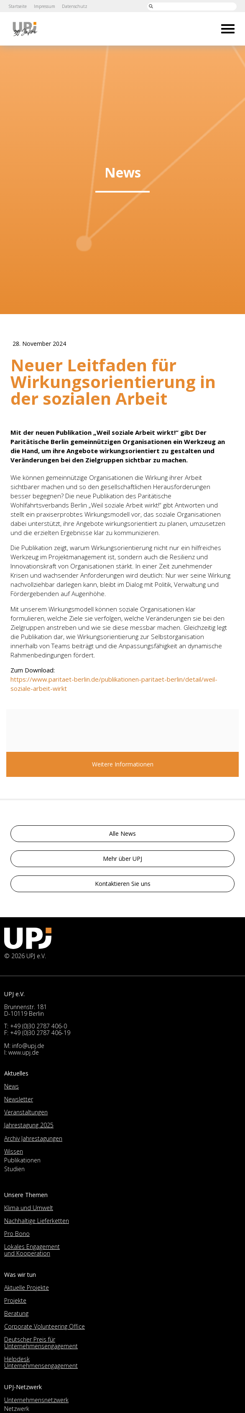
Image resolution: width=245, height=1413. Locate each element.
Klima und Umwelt (28, 1208)
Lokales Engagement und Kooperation (32, 1250)
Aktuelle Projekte (26, 1287)
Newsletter (18, 1099)
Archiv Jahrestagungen (33, 1138)
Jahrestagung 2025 (29, 1125)
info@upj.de (28, 1046)
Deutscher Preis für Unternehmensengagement (41, 1342)
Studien (14, 1169)
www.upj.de (23, 1052)
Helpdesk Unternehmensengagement (41, 1362)
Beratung (16, 1313)
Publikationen (22, 1160)
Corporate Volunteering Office (44, 1326)
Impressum (45, 6)
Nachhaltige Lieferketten (36, 1221)
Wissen (13, 1151)
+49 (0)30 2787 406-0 (38, 1026)
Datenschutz (76, 6)
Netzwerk (16, 1409)
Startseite (17, 6)
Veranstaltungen (26, 1112)
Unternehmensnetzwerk (36, 1400)
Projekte (15, 1300)
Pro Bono (17, 1234)
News (11, 1086)
